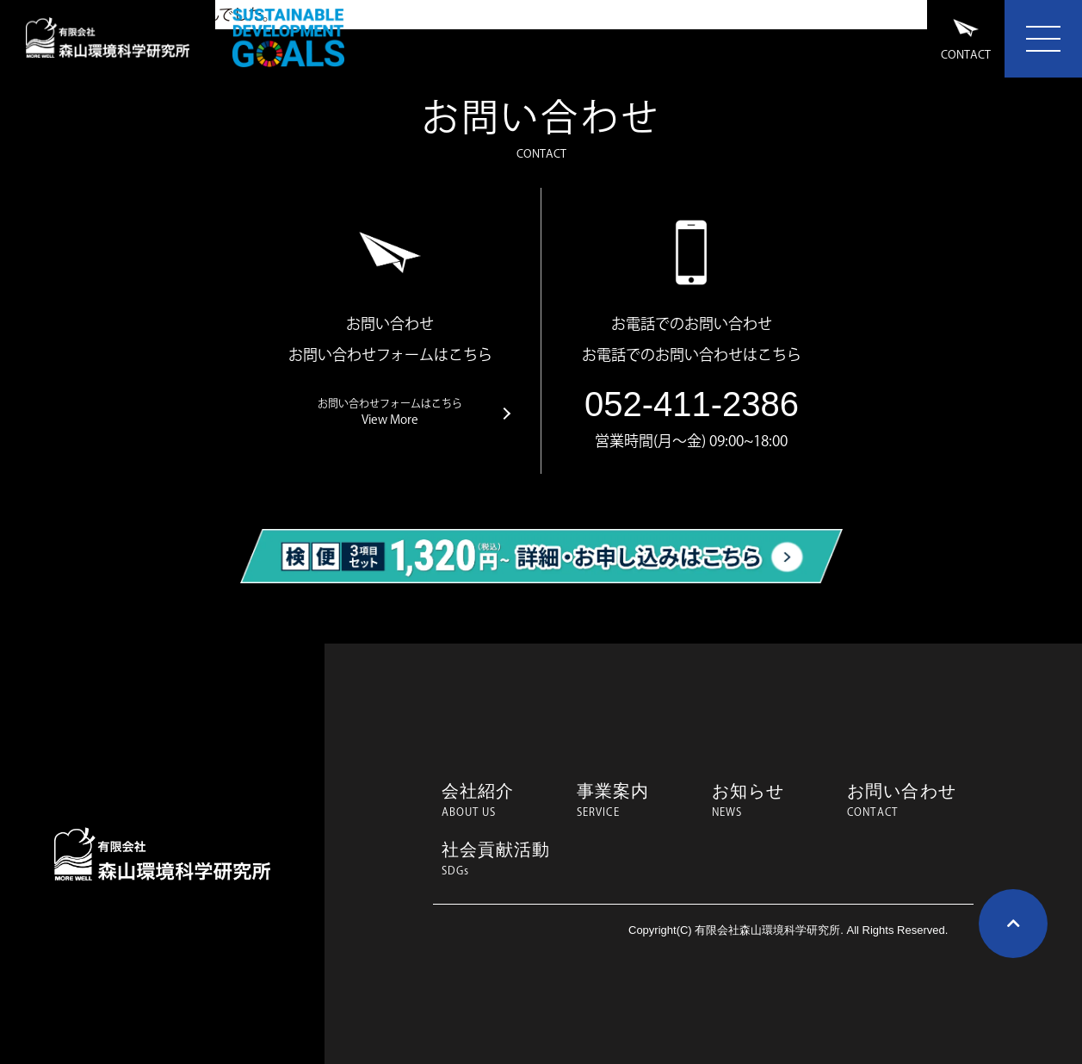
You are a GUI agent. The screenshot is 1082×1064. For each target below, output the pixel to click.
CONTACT (966, 38)
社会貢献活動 (501, 859)
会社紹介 (501, 800)
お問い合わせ (906, 800)
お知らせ (771, 800)
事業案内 (636, 800)
